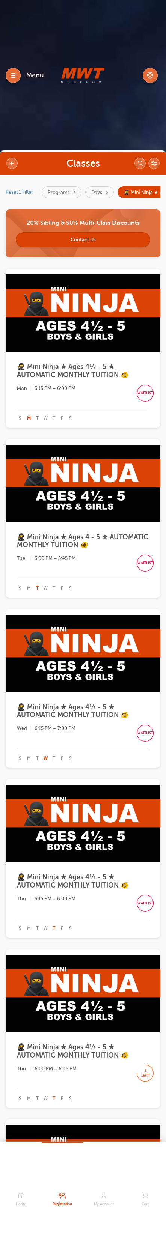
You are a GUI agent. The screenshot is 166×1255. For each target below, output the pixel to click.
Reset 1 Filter (20, 192)
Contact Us (83, 239)
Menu (35, 75)
